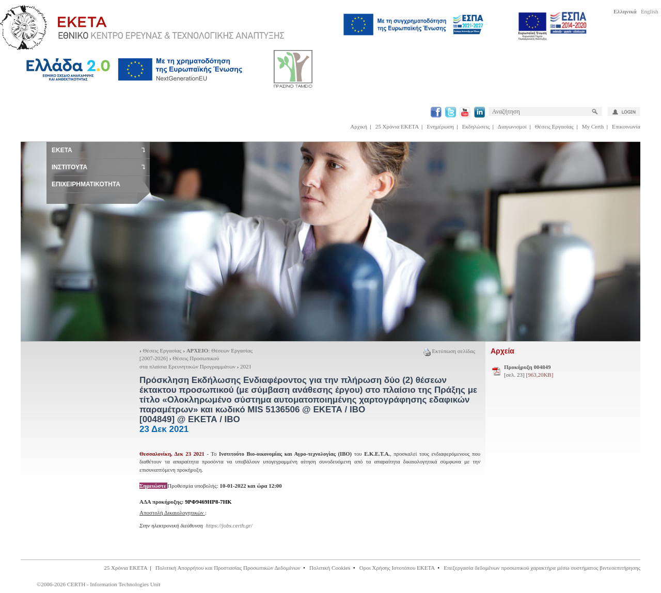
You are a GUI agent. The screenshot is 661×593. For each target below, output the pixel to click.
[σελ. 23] (528, 371)
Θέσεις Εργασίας (554, 126)
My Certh (593, 126)
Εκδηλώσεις (476, 126)
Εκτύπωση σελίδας (449, 351)
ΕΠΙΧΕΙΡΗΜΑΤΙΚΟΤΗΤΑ (86, 184)
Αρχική (358, 126)
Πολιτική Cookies (329, 568)
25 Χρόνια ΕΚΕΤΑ (397, 126)
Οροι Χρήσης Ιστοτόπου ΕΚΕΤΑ (397, 568)
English (649, 11)
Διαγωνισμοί (512, 126)
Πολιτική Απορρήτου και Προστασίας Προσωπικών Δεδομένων (228, 568)
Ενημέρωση (440, 126)
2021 (245, 366)
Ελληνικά (625, 11)
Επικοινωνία (626, 126)
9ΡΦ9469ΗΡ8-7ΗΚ (208, 502)
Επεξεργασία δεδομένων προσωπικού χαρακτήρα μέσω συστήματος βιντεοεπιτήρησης (542, 568)
